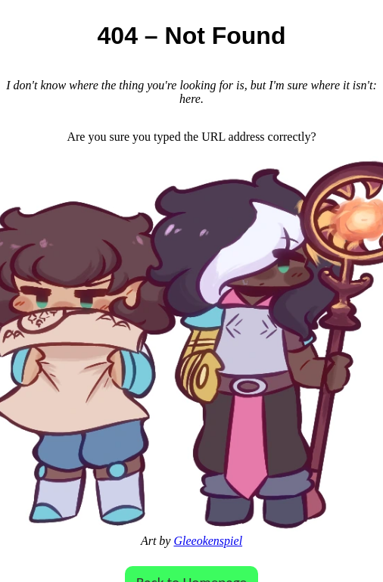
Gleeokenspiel (207, 540)
